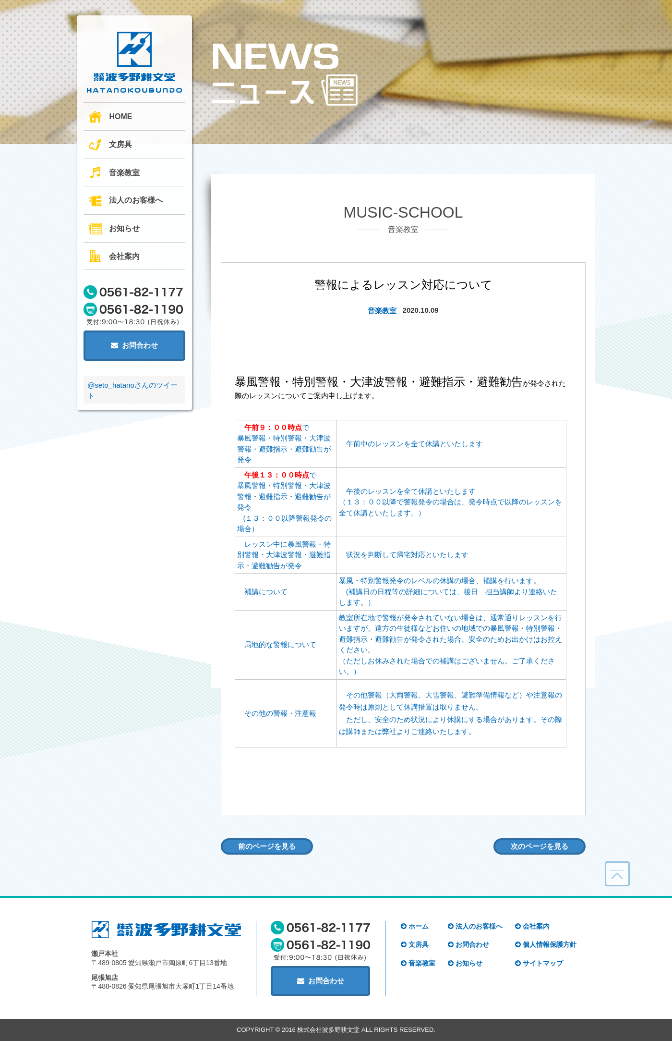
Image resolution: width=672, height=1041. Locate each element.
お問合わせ (134, 345)
